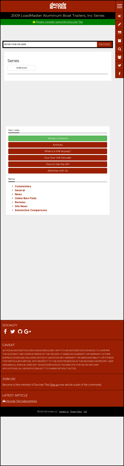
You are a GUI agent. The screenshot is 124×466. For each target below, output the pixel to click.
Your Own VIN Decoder (57, 157)
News (18, 194)
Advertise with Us (58, 170)
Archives (58, 144)
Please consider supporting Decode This (59, 22)
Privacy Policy (76, 411)
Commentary (23, 186)
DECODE (104, 44)
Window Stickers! (58, 138)
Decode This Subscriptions (21, 401)
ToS (85, 411)
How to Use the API (57, 164)
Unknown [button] (21, 67)
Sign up (54, 384)
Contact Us (64, 411)
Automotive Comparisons (31, 210)
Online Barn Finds (26, 198)
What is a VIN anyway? (57, 151)
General (20, 190)
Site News (21, 206)
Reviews (20, 202)
